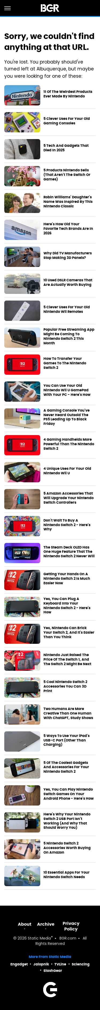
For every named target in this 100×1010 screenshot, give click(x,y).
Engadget (19, 964)
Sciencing (81, 964)
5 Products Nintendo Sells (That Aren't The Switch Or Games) (66, 175)
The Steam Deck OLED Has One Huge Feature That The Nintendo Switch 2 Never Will (69, 552)
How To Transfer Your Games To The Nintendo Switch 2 (64, 363)
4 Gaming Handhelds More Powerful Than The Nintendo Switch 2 (68, 444)
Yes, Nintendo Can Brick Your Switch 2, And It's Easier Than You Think (68, 632)
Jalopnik (41, 964)
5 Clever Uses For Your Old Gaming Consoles (66, 121)
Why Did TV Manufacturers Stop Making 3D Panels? (67, 255)
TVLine (60, 964)
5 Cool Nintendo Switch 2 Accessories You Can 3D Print (65, 686)
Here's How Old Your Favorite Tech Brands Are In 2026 (68, 228)
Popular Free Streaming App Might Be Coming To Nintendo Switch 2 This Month (68, 336)
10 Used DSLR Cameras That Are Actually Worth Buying (67, 282)
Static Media (39, 939)
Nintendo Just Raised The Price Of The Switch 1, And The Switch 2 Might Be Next (67, 659)
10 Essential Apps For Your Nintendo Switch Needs (66, 874)
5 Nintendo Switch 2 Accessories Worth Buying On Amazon (67, 848)
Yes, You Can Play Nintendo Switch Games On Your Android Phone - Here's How (68, 794)
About (24, 924)
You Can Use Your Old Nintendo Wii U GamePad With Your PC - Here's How (66, 390)
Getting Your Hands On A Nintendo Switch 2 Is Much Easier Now (66, 578)
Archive (45, 924)
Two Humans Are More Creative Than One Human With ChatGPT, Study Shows (68, 713)
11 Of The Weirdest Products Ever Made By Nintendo (67, 94)
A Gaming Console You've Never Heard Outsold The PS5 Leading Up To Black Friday (66, 417)
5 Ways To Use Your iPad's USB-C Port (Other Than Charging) (66, 740)
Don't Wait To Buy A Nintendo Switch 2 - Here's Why (66, 525)
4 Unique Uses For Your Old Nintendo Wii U (67, 471)
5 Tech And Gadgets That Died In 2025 (66, 148)
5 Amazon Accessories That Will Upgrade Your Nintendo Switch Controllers (68, 498)
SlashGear (52, 970)
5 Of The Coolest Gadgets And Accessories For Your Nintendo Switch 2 (66, 767)
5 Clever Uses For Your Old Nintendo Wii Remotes (66, 309)
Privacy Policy (71, 926)
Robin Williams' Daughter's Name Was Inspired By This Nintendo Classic (68, 201)
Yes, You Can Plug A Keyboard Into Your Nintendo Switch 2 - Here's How (66, 606)
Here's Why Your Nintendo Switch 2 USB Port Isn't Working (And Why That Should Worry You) (66, 821)
